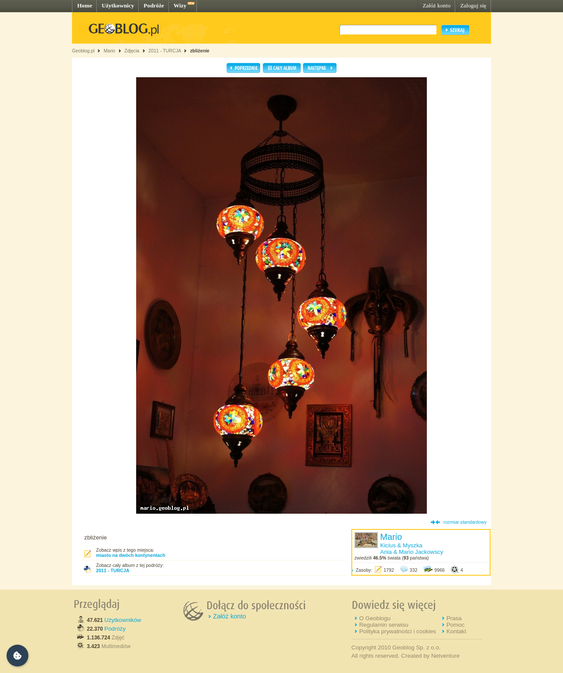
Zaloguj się (473, 5)
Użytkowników (122, 620)
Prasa (454, 618)
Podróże (154, 5)
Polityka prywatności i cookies (397, 631)
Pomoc (455, 624)
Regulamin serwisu (384, 624)
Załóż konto (436, 5)
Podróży (115, 628)
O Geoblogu (375, 618)
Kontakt (456, 631)
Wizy (180, 5)
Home (84, 5)
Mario (109, 50)
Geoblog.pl (83, 50)
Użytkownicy (118, 5)
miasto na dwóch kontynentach (130, 555)
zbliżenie (199, 50)
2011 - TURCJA (164, 50)
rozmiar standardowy (465, 522)
